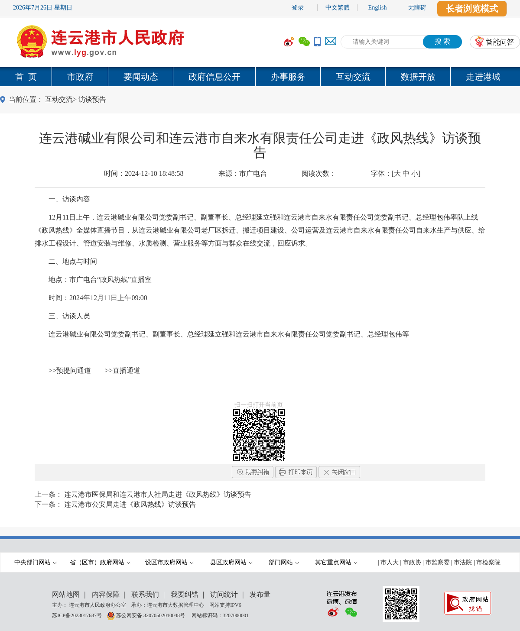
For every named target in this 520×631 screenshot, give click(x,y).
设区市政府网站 (169, 562)
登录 (298, 7)
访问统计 (224, 594)
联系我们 (145, 594)
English (377, 7)
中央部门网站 (35, 562)
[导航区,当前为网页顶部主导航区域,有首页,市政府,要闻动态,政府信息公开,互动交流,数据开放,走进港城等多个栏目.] (260, 76)
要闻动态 (141, 76)
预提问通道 (73, 370)
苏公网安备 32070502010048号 (151, 615)
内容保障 (106, 594)
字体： (396, 173)
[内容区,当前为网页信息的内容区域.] (260, 294)
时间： (144, 173)
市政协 (412, 562)
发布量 (260, 594)
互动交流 (353, 76)
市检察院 (488, 562)
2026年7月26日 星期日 (42, 7)
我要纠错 (184, 594)
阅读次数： (319, 173)
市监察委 (438, 562)
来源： (242, 173)
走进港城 (483, 76)
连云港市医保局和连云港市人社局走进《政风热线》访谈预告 (157, 494)
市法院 (463, 562)
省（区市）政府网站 (100, 562)
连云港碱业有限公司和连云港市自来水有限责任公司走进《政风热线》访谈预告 (260, 145)
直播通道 (126, 370)
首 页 (26, 76)
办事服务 (288, 76)
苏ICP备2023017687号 (77, 615)
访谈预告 (92, 99)
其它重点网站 (336, 562)
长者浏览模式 (472, 8)
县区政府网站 (231, 562)
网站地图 (66, 594)
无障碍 (417, 7)
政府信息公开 (214, 76)
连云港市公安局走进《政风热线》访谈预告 (130, 504)
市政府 (80, 76)
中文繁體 (337, 7)
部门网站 (284, 562)
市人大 (389, 562)
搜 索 (442, 41)
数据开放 (418, 76)
